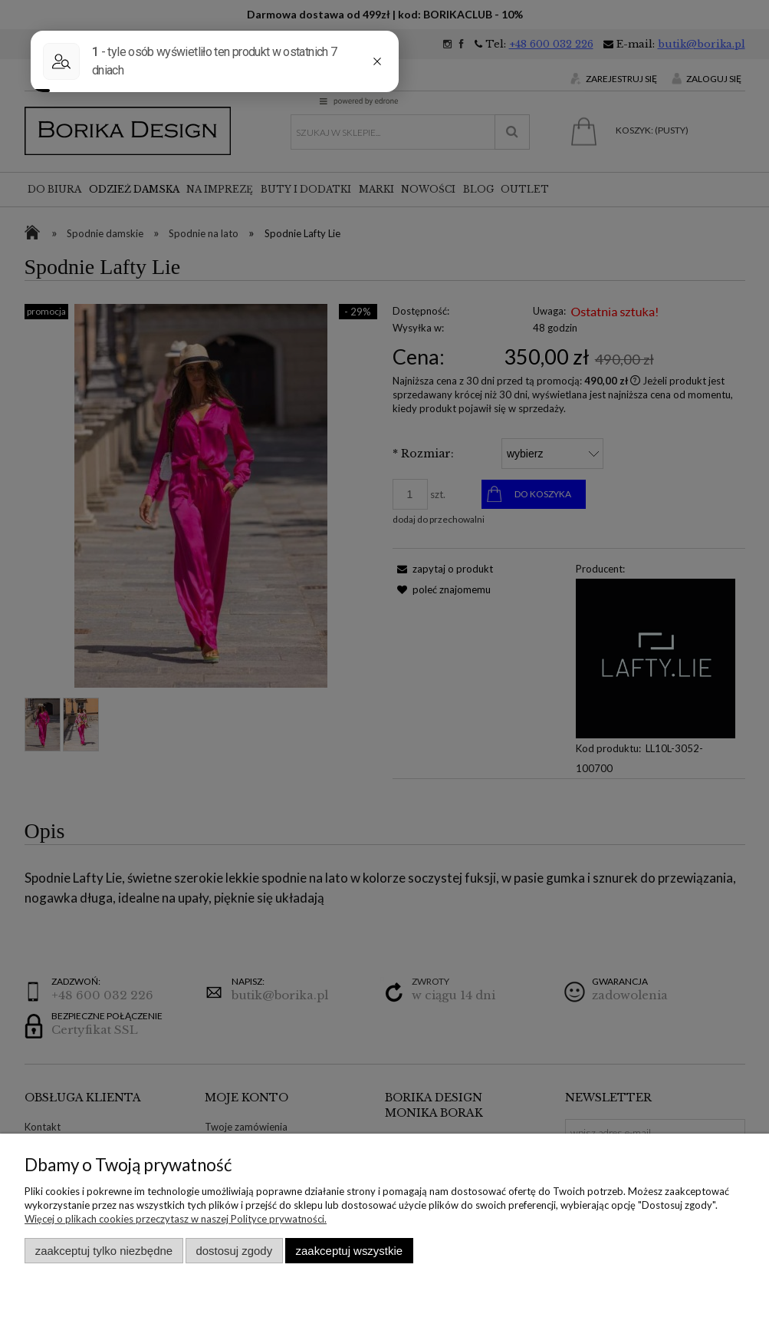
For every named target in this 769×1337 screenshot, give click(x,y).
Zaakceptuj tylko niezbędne (104, 1250)
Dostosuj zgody (234, 1250)
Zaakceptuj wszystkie (349, 1250)
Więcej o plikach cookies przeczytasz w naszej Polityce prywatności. (176, 1219)
